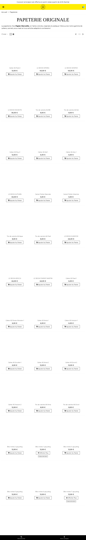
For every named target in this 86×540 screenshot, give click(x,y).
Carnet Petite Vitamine (71, 194)
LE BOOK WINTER (71, 68)
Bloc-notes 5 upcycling (14, 491)
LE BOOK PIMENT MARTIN (43, 278)
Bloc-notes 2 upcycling (14, 447)
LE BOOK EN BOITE (15, 110)
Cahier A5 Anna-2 (43, 362)
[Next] (83, 34)
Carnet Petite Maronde (43, 194)
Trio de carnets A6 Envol (71, 404)
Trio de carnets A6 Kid (71, 110)
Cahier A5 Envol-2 (71, 362)
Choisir (4, 34)
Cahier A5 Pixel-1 (71, 278)
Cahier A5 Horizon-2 (14, 404)
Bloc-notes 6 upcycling (43, 491)
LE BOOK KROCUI (14, 278)
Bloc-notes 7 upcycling (71, 491)
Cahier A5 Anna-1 (43, 320)
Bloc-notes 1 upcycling (43, 447)
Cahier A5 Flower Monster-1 (15, 320)
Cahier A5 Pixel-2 (14, 68)
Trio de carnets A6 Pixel (43, 236)
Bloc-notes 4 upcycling (71, 447)
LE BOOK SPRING (43, 68)
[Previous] (75, 34)
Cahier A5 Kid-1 (43, 152)
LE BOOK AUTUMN (14, 194)
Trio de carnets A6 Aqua (15, 236)
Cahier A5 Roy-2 (15, 152)
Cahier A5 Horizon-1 (71, 320)
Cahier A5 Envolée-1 (14, 362)
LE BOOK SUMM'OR (71, 236)
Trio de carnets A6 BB (43, 110)
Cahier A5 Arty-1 (71, 152)
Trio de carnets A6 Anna (43, 404)
